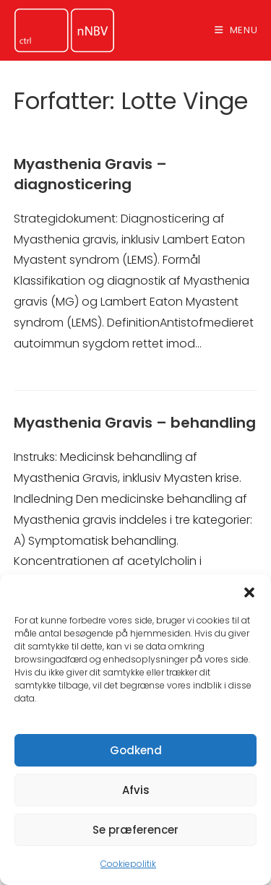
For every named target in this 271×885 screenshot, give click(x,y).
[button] (249, 592)
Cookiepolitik (128, 864)
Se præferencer (135, 829)
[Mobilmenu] (236, 30)
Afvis (136, 790)
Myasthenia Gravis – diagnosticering (90, 174)
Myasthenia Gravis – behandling (135, 423)
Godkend (136, 750)
